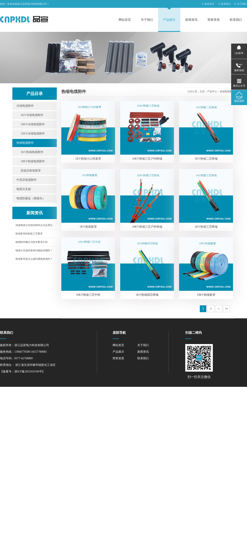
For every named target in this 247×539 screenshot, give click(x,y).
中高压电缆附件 (26, 180)
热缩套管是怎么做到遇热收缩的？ (33, 259)
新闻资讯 (191, 19)
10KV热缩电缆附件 (33, 161)
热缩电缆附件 (25, 143)
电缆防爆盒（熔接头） (30, 198)
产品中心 (212, 91)
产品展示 (169, 19)
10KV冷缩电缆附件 (33, 124)
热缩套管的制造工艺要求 (29, 234)
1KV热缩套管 (88, 227)
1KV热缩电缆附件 (32, 152)
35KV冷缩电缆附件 (33, 134)
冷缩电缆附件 (25, 106)
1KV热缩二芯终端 (206, 159)
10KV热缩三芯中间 (88, 295)
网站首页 (125, 19)
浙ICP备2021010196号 (28, 371)
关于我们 (242, 3)
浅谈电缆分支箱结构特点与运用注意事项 (36, 225)
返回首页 (209, 3)
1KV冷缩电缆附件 (32, 115)
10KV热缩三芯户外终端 (147, 227)
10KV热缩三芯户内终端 (147, 159)
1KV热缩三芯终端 (206, 227)
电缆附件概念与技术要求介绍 (31, 242)
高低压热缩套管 (31, 171)
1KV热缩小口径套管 (88, 159)
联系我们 (226, 3)
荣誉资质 (213, 19)
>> (226, 309)
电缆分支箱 (23, 189)
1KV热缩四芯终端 (147, 295)
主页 (202, 91)
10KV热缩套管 (206, 295)
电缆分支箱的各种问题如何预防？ (33, 250)
